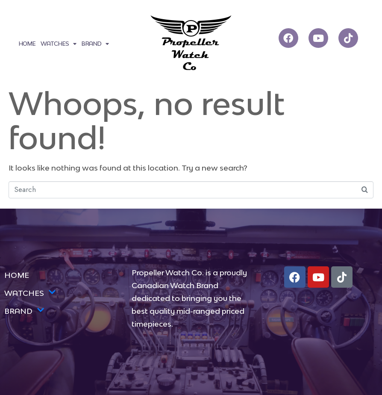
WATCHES (58, 44)
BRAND (95, 44)
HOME (26, 43)
